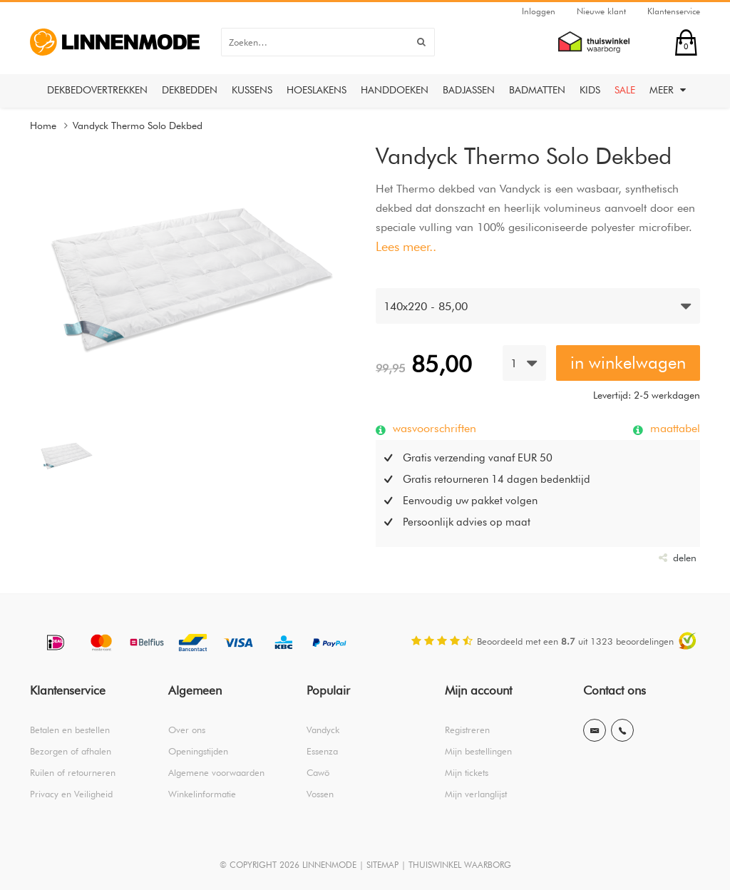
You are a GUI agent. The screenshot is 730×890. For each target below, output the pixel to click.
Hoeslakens (316, 90)
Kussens (252, 90)
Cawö (318, 772)
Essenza (322, 751)
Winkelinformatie (202, 793)
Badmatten (537, 90)
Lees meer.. (406, 246)
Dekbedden (189, 90)
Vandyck (323, 729)
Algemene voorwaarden (216, 772)
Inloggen (538, 11)
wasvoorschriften (432, 428)
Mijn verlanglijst (476, 793)
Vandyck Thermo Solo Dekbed (137, 125)
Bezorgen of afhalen (70, 751)
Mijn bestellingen (478, 751)
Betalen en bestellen (70, 729)
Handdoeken (394, 90)
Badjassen (469, 90)
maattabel (673, 428)
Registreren (467, 729)
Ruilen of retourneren (72, 772)
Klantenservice (673, 11)
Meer (667, 90)
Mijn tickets (466, 772)
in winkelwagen (628, 362)
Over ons (186, 729)
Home (43, 125)
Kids (590, 90)
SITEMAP (382, 864)
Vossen (320, 793)
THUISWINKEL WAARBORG (459, 864)
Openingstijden (198, 751)
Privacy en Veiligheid (71, 793)
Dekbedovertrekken (97, 90)
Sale (625, 90)
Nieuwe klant (601, 11)
